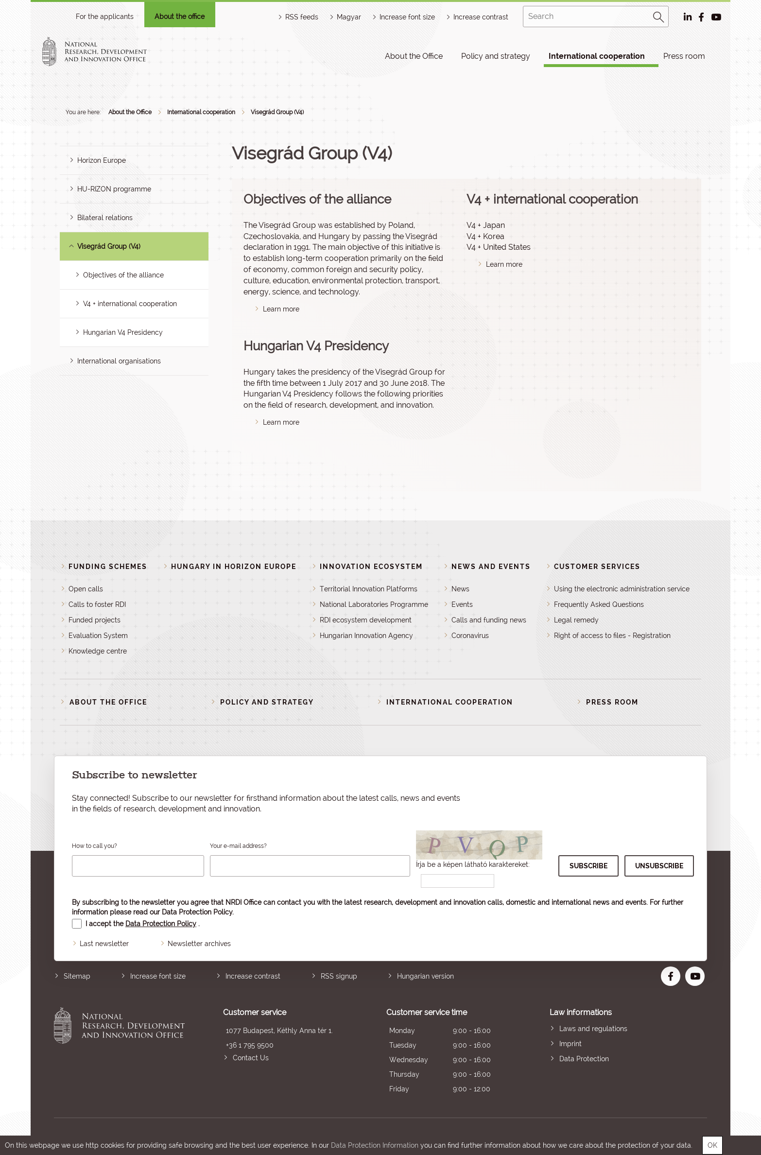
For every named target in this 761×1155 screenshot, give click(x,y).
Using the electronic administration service (622, 589)
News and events (491, 566)
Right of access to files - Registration (612, 635)
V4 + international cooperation (130, 304)
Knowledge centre (98, 651)
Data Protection (584, 1059)
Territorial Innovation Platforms (368, 589)
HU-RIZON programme (114, 189)
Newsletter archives (199, 944)
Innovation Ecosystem (371, 566)
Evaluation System (98, 635)
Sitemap (77, 976)
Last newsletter (104, 944)
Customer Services (597, 566)
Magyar (349, 17)
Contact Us (251, 1058)
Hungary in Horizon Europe (233, 566)
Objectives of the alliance (123, 275)
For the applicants (105, 16)
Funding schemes (108, 566)
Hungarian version (425, 976)
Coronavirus (470, 635)
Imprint (570, 1044)
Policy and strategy (495, 56)
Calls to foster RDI (97, 604)
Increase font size (158, 976)
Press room (684, 56)
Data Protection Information (374, 1145)
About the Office (414, 56)
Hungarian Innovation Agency (366, 635)
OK (712, 1145)
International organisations (119, 361)
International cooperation (597, 56)
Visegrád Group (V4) (277, 112)
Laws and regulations (593, 1029)
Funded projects (95, 620)
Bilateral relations (105, 218)
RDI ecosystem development (366, 620)
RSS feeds (301, 17)
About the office (180, 16)
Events (462, 604)
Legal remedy (576, 620)
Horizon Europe (101, 160)
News (460, 589)
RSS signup (339, 976)
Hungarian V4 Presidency (123, 332)
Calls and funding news (488, 620)
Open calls (86, 589)
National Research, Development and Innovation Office (119, 1051)
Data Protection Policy (197, 912)
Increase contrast (480, 17)
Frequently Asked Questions (599, 604)
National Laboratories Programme (374, 604)
